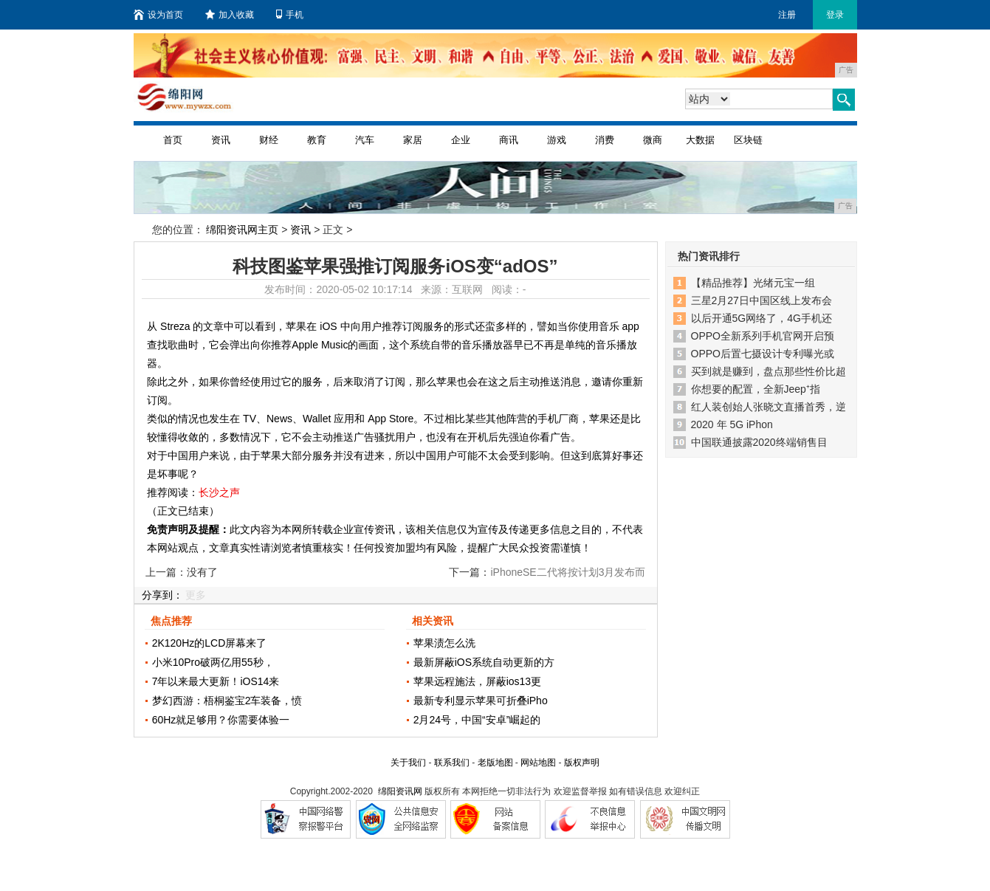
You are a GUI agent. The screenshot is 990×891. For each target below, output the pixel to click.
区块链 (748, 139)
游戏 (556, 139)
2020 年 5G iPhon (732, 424)
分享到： (162, 595)
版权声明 (581, 762)
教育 (316, 139)
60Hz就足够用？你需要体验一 (221, 720)
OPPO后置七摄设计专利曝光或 (762, 354)
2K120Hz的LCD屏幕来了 (209, 643)
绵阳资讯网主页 (242, 229)
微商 (652, 139)
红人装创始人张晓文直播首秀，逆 (768, 407)
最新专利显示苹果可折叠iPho (480, 700)
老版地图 (495, 762)
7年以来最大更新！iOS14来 (216, 681)
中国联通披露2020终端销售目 (759, 442)
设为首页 (158, 15)
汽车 (364, 139)
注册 (787, 15)
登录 (835, 15)
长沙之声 (219, 492)
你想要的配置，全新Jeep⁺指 (755, 389)
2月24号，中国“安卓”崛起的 (477, 720)
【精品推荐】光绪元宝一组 (753, 283)
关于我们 (408, 762)
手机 (289, 15)
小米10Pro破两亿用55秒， (213, 662)
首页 (172, 139)
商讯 (508, 139)
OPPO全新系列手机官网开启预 (762, 336)
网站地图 (538, 762)
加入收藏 (229, 15)
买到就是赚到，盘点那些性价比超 (768, 371)
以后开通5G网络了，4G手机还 (761, 318)
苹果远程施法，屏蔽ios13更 (477, 681)
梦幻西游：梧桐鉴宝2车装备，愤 (227, 700)
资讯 (220, 139)
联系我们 (452, 762)
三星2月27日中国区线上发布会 (761, 300)
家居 (412, 139)
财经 (268, 139)
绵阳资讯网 (400, 791)
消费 (604, 139)
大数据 (700, 139)
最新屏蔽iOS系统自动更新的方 (483, 662)
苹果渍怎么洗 (444, 643)
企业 (460, 139)
